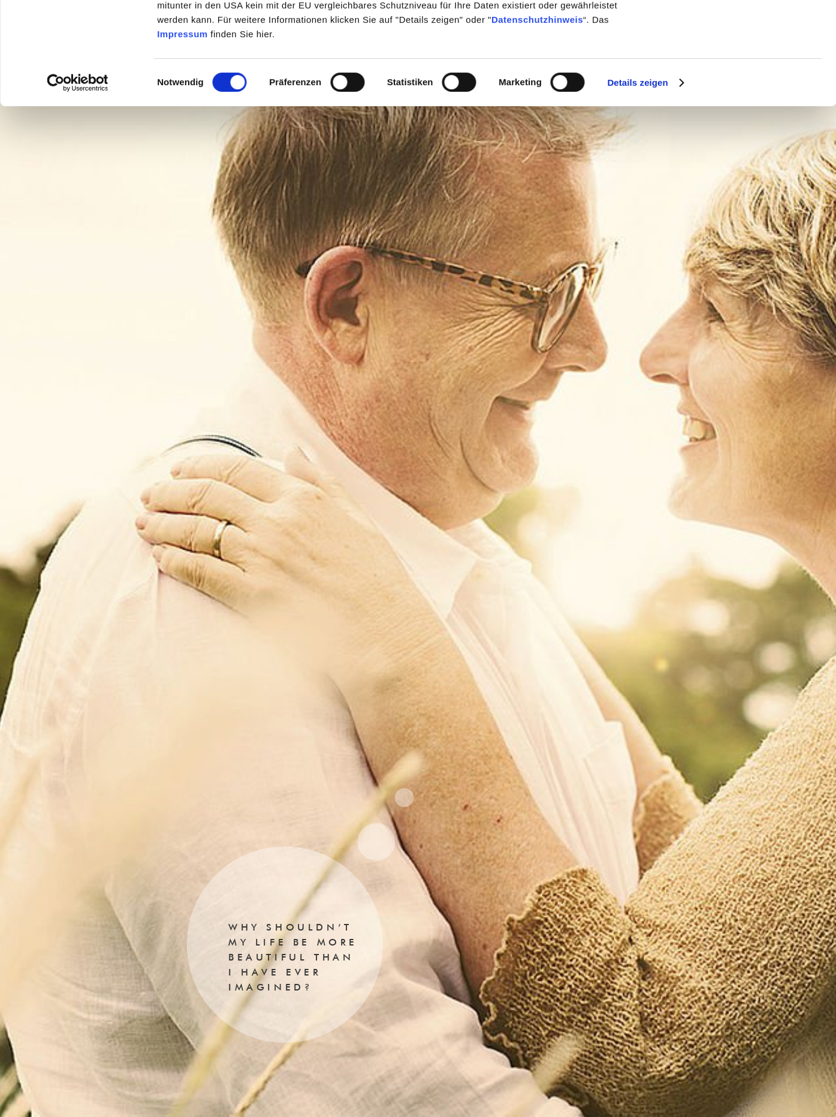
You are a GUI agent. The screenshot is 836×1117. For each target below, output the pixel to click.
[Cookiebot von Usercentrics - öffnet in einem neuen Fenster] (77, 179)
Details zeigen (637, 178)
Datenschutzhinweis (537, 115)
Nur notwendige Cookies (736, 65)
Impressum (182, 130)
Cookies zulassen (736, 30)
